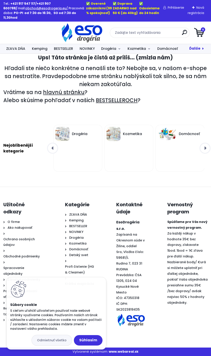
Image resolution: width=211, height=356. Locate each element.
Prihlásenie (176, 7)
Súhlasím (88, 340)
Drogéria (108, 48)
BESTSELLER (63, 48)
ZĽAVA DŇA (15, 48)
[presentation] (52, 148)
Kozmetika (137, 48)
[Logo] (30, 33)
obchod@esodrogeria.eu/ (46, 8)
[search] (158, 34)
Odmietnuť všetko (52, 340)
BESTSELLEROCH (117, 100)
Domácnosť (167, 48)
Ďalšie (194, 48)
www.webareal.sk (123, 351)
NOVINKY (87, 48)
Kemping (39, 48)
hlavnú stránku (64, 92)
